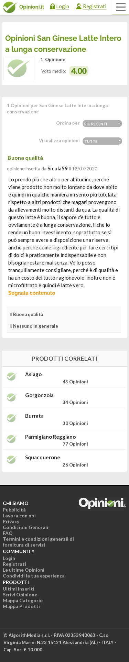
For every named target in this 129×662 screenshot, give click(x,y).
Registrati (94, 6)
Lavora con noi (19, 515)
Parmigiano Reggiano (50, 437)
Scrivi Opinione (20, 594)
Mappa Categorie (23, 600)
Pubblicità (14, 510)
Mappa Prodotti (21, 606)
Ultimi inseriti (18, 589)
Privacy (11, 521)
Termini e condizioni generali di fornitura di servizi (38, 542)
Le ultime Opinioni (23, 570)
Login (62, 6)
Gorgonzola (39, 395)
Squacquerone (42, 457)
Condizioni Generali (25, 527)
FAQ (8, 533)
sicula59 (57, 168)
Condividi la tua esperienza (34, 576)
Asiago (33, 374)
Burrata (34, 416)
